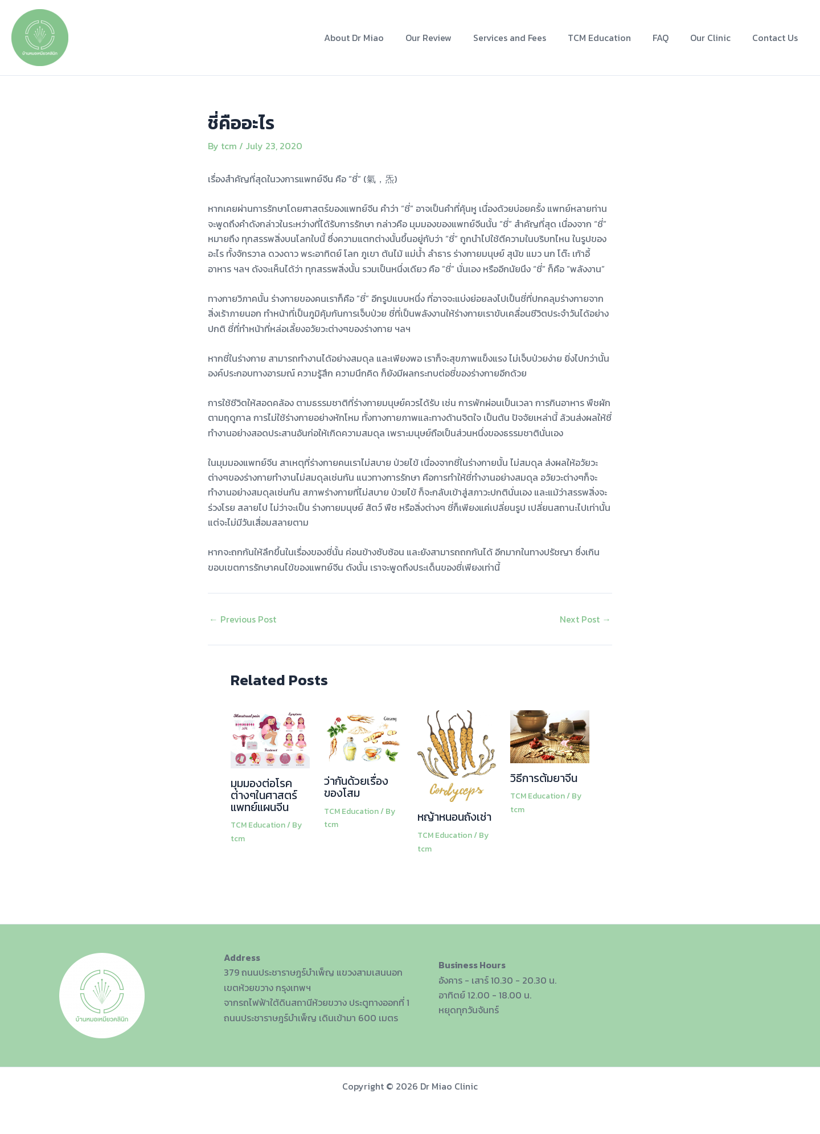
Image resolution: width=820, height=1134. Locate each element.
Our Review (447, 37)
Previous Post (243, 618)
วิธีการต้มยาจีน (543, 777)
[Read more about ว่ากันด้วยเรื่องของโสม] (363, 736)
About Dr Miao (376, 37)
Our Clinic (715, 37)
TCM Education (611, 37)
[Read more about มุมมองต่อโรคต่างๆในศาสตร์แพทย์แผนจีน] (270, 737)
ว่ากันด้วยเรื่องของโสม (357, 786)
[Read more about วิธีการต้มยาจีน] (549, 735)
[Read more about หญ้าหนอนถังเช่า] (457, 755)
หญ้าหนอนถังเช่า (455, 816)
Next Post (585, 618)
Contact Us (777, 37)
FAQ (669, 37)
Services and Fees (525, 37)
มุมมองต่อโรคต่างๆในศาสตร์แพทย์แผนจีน (264, 794)
